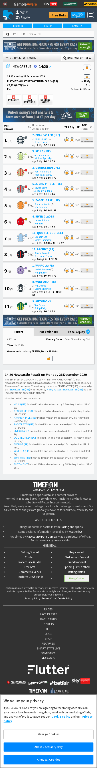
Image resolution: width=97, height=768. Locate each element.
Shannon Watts (42, 204)
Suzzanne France (43, 256)
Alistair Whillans (43, 190)
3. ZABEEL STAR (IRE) (46, 200)
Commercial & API (30, 572)
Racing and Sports (72, 527)
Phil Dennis (40, 285)
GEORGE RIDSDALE (24, 411)
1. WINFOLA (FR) (43, 265)
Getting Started (30, 552)
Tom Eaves (39, 305)
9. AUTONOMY (41, 301)
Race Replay (79, 331)
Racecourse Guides (29, 562)
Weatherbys (75, 532)
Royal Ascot (76, 552)
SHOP (48, 639)
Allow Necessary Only (48, 751)
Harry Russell (41, 139)
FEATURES (48, 643)
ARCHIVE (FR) (21, 444)
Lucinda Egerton (42, 288)
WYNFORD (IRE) (22, 457)
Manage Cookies (76, 578)
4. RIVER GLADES (43, 216)
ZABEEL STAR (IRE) (24, 424)
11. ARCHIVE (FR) (43, 249)
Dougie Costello (42, 253)
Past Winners (48, 332)
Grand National (76, 562)
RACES (48, 609)
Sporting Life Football (77, 567)
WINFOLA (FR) (21, 451)
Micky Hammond (43, 239)
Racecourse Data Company (43, 536)
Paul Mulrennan (42, 171)
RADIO (48, 658)
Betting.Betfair (76, 572)
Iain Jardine (40, 207)
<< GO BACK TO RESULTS (20, 58)
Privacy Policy (32, 598)
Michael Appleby (43, 158)
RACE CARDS (48, 619)
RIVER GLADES (21, 431)
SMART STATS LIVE (48, 648)
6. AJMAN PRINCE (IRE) (47, 184)
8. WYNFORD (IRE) (44, 282)
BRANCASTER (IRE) (20, 389)
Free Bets (59, 15)
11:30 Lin (47, 26)
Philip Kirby (40, 272)
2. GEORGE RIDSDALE (46, 168)
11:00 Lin (18, 26)
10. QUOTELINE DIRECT (48, 233)
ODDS (48, 634)
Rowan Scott (40, 187)
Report (18, 332)
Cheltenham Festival (77, 557)
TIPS (48, 629)
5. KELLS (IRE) (41, 151)
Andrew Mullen (42, 155)
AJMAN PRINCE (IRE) (25, 417)
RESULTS (48, 624)
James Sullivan (42, 220)
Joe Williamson (42, 269)
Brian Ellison (40, 142)
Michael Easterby (43, 174)
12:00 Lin (77, 26)
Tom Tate (38, 223)
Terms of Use (49, 598)
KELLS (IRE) (20, 404)
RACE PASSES (48, 614)
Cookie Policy (65, 598)
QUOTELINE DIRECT (25, 437)
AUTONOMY (21, 464)
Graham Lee (40, 236)
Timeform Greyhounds (29, 577)
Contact (30, 557)
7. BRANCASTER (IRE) (46, 135)
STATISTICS (48, 653)
